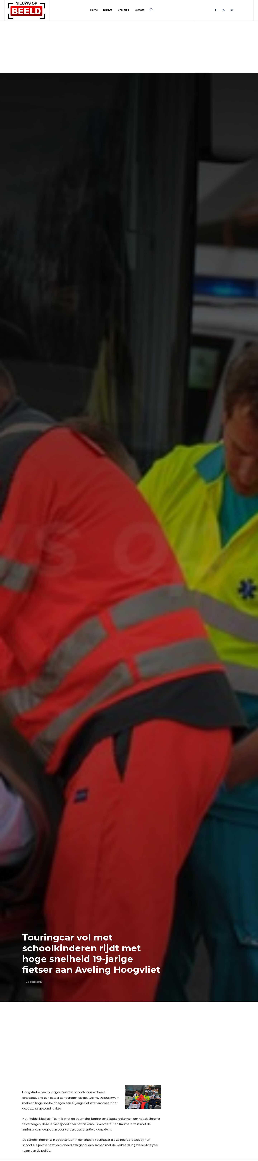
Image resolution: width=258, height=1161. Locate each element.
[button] (151, 9)
